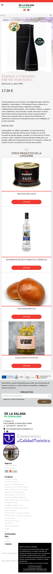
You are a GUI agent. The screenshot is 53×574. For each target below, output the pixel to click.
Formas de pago (11, 470)
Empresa (8, 463)
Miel (6, 531)
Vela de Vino (9, 523)
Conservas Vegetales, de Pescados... (16, 497)
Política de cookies (17, 561)
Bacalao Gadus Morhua (12, 521)
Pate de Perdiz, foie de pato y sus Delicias (18, 516)
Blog (6, 536)
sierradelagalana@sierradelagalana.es (19, 429)
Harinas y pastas (10, 518)
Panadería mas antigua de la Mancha (16, 508)
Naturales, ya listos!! (11, 479)
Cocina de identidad (11, 482)
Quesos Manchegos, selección (14, 484)
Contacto (8, 544)
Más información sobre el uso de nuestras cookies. (34, 563)
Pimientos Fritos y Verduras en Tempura (17, 513)
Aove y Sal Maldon (10, 510)
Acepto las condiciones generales (13, 399)
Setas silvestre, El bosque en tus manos (17, 500)
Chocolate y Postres (11, 502)
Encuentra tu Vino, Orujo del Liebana (16, 487)
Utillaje (7, 529)
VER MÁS (26, 202)
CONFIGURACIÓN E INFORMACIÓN (35, 570)
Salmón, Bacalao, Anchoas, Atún (15, 495)
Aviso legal (5, 561)
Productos (9, 477)
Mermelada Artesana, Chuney (14, 505)
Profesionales (10, 534)
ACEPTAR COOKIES (35, 567)
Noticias (7, 539)
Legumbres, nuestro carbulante (14, 492)
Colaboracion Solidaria (12, 526)
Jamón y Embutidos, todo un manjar (16, 489)
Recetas (7, 541)
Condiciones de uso (11, 465)
